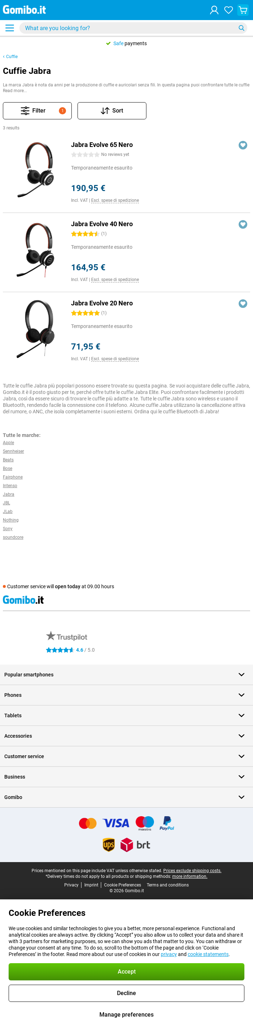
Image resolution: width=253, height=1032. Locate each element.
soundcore (13, 537)
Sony (8, 528)
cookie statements (208, 954)
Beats (8, 459)
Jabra (8, 494)
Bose (7, 468)
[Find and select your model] (133, 28)
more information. (189, 876)
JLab (8, 511)
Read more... (15, 90)
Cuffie (12, 56)
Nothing (11, 520)
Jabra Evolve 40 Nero (102, 224)
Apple (8, 442)
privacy (169, 954)
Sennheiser (13, 451)
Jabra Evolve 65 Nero (102, 144)
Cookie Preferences (122, 885)
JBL (6, 502)
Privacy (71, 885)
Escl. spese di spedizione (115, 200)
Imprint (91, 885)
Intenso (10, 485)
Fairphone (13, 477)
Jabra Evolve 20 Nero (102, 303)
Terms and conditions (168, 885)
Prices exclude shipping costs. (192, 870)
